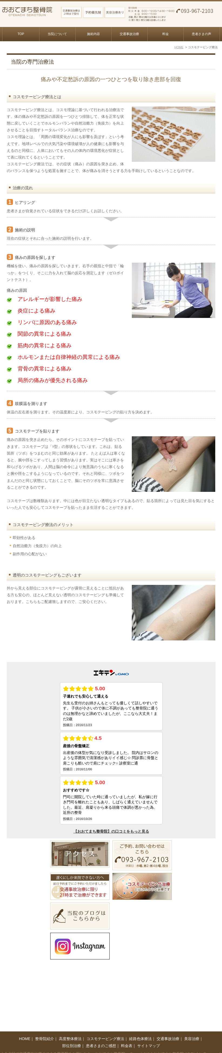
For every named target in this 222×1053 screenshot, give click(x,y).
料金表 (126, 1039)
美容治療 (191, 1032)
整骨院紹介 (44, 1032)
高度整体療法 (70, 1032)
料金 (165, 34)
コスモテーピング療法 (105, 1032)
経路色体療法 (140, 1032)
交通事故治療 (129, 34)
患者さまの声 (201, 34)
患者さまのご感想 (101, 1039)
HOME (24, 1032)
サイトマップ (148, 1039)
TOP (21, 34)
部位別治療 (71, 1039)
